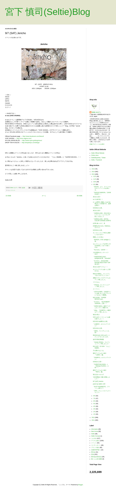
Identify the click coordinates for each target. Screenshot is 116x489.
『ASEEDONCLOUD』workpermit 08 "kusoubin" (102, 257)
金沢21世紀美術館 (98, 339)
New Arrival (94, 431)
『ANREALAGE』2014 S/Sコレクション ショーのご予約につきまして (102, 214)
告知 (92, 454)
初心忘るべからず (98, 374)
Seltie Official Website (97, 153)
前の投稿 (79, 195)
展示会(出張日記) (96, 457)
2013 (93, 174)
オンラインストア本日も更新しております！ (101, 233)
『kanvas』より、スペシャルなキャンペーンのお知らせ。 (102, 188)
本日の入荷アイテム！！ (100, 267)
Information (94, 429)
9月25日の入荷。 (98, 230)
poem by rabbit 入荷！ (99, 384)
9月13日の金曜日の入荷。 (101, 321)
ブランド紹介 (95, 447)
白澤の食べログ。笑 (99, 223)
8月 (94, 396)
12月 (95, 176)
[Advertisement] (100, 61)
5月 (94, 403)
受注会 (93, 452)
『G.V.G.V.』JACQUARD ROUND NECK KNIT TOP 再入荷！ (101, 262)
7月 (94, 398)
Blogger (80, 485)
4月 (94, 406)
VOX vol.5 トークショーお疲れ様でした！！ (101, 318)
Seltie (93, 434)
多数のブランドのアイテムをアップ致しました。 (101, 278)
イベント (12, 190)
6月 (94, 401)
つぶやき (94, 438)
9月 (94, 184)
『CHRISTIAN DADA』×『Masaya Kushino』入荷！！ (101, 366)
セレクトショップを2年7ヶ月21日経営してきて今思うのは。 (102, 245)
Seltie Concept (95, 436)
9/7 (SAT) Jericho (98, 381)
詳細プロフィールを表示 (97, 144)
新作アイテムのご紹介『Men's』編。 (99, 371)
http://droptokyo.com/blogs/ (31, 142)
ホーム (44, 195)
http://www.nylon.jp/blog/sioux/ (32, 140)
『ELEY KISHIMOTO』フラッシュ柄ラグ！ (101, 387)
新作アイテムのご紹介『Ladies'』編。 (99, 354)
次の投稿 (8, 195)
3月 (94, 409)
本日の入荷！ (97, 197)
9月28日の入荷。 (98, 208)
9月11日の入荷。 (98, 328)
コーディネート (96, 445)
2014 (93, 171)
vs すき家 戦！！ (98, 199)
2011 (93, 420)
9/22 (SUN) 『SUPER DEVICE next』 (99, 298)
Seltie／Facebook (96, 160)
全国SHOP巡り (95, 450)
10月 (95, 182)
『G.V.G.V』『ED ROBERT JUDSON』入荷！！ (101, 302)
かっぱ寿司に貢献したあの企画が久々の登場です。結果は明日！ (102, 203)
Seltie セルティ (96, 112)
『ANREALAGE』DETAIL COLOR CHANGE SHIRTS (102, 219)
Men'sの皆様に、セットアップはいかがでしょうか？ (101, 274)
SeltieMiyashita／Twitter (98, 157)
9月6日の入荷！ (97, 361)
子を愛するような (98, 350)
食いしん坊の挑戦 (96, 459)
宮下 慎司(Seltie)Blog (47, 12)
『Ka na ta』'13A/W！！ (100, 250)
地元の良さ (96, 314)
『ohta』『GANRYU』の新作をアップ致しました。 (102, 311)
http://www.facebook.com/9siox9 (33, 136)
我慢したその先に (98, 237)
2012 (93, 417)
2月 (94, 411)
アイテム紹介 (95, 440)
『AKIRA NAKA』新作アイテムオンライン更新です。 (101, 306)
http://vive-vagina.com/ (24, 138)
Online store (95, 155)
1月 (94, 414)
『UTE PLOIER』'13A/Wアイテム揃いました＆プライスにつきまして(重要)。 (102, 293)
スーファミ (96, 289)
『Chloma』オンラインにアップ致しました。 (101, 285)
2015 (93, 169)
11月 (95, 179)
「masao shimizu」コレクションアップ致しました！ (101, 342)
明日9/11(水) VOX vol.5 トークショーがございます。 (101, 336)
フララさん (96, 282)
